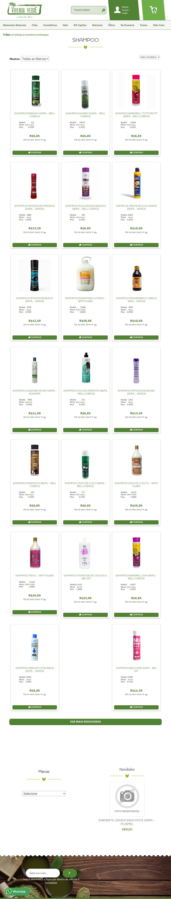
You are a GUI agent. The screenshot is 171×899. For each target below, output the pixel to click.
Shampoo (43, 34)
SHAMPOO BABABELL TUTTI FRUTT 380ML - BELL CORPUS (136, 115)
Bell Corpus (29, 125)
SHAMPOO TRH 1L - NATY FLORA (34, 561)
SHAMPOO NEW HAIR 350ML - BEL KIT (136, 653)
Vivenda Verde (51, 893)
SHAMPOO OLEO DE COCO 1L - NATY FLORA (136, 474)
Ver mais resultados (85, 702)
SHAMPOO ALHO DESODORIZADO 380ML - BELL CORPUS (85, 205)
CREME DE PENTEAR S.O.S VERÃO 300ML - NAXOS (136, 205)
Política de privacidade (102, 893)
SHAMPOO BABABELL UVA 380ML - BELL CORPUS (136, 563)
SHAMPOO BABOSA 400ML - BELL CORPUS (34, 115)
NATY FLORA (81, 304)
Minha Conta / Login (126, 10)
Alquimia (28, 394)
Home (70, 882)
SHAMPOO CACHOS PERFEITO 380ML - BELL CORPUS (85, 384)
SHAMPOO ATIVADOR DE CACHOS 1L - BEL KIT (85, 563)
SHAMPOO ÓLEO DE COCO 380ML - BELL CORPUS (85, 474)
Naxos (29, 215)
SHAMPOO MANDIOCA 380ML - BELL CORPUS (34, 474)
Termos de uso (119, 893)
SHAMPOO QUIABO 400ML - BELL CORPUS (85, 115)
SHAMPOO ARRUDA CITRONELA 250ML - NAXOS (34, 653)
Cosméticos (31, 34)
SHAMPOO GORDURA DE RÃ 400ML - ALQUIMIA (34, 384)
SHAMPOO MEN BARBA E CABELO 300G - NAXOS (136, 294)
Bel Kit (79, 573)
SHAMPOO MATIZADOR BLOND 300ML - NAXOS (136, 384)
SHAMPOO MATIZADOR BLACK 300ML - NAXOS (34, 294)
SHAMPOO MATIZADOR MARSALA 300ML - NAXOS (34, 205)
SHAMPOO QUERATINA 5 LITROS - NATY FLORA (85, 294)
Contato (100, 882)
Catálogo (18, 34)
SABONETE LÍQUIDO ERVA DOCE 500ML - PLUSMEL (127, 802)
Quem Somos (84, 882)
